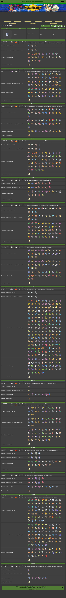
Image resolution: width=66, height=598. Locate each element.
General (42, 25)
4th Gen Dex (62, 26)
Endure (2, 205)
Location (45, 25)
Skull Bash (2, 450)
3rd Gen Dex (58, 26)
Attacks (49, 25)
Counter (2, 141)
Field (53, 34)
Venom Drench (3, 566)
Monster (41, 34)
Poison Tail (3, 383)
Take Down (3, 497)
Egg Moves (55, 26)
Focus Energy (3, 247)
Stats (52, 25)
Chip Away (2, 106)
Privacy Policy (36, 586)
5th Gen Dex (64, 26)
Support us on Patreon (33, 589)
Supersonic (3, 475)
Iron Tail (2, 289)
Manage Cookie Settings (43, 586)
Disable (2, 180)
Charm (2, 71)
